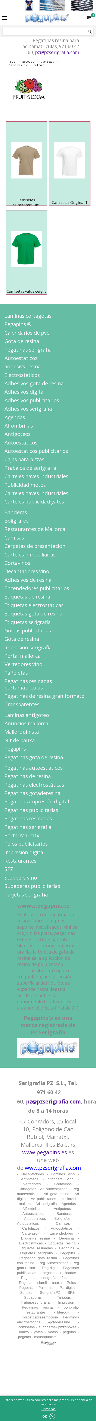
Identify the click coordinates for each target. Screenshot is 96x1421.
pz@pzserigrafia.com (57, 52)
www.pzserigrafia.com (53, 1168)
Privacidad (48, 1409)
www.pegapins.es (44, 1152)
